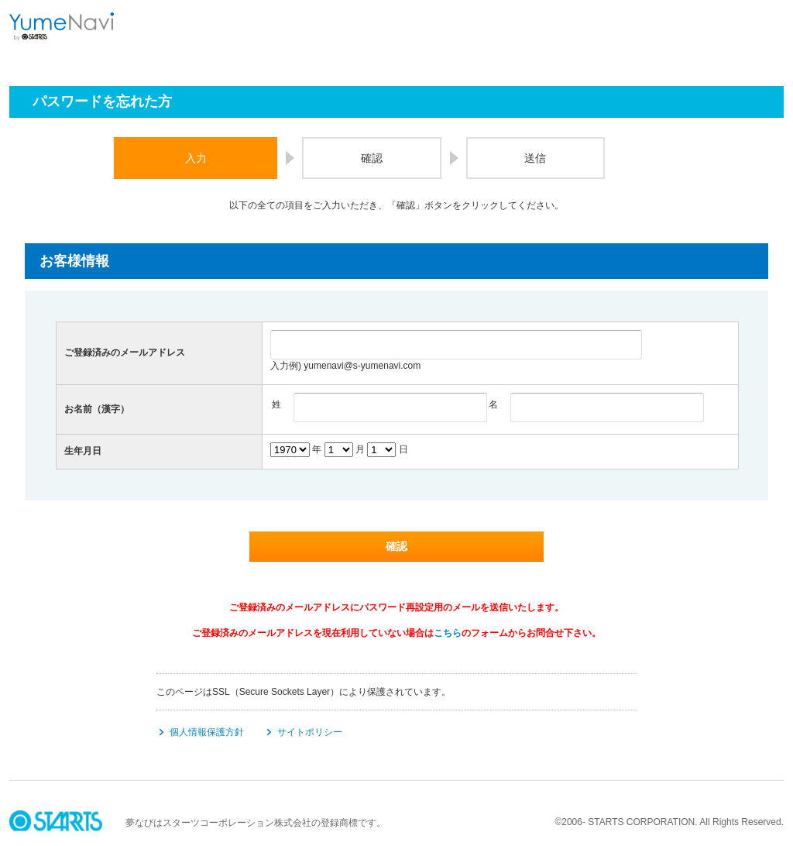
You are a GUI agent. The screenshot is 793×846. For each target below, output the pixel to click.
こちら (448, 633)
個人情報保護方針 (207, 732)
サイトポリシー (309, 732)
